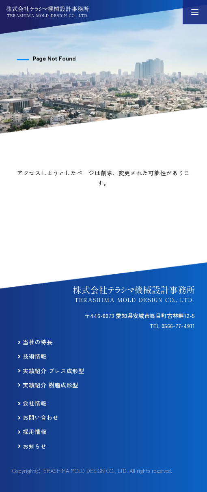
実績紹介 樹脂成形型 (50, 385)
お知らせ (35, 446)
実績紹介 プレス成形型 (53, 371)
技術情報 (35, 356)
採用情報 (35, 432)
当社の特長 (38, 342)
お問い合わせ (40, 417)
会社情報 (35, 403)
